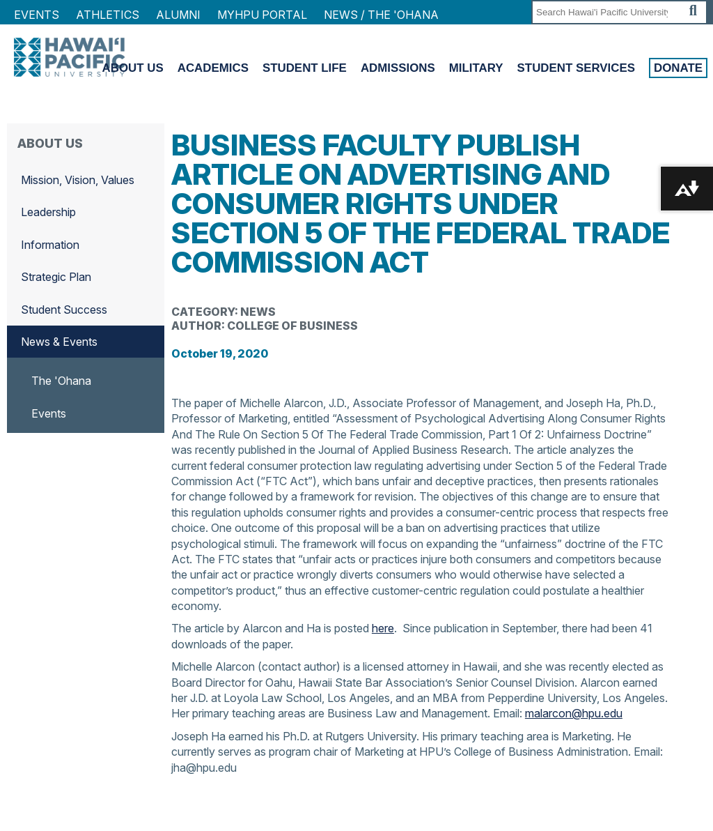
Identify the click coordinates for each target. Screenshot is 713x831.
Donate (678, 68)
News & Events (59, 342)
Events (36, 15)
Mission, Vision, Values (77, 180)
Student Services (576, 68)
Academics (213, 68)
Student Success (64, 310)
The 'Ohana (61, 381)
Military (476, 68)
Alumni (178, 15)
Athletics (107, 15)
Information (50, 245)
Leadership (48, 212)
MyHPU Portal (262, 15)
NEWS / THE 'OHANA (381, 15)
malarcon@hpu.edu (573, 713)
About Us (133, 68)
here (383, 628)
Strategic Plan (56, 277)
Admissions (398, 68)
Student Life (305, 68)
